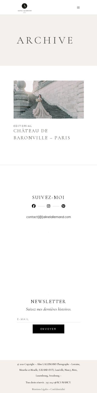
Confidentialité (58, 389)
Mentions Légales (40, 389)
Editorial (23, 125)
